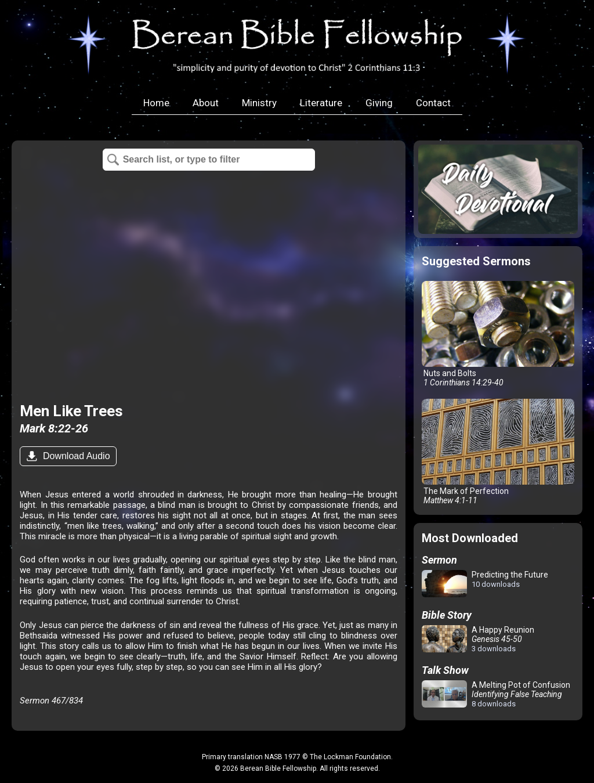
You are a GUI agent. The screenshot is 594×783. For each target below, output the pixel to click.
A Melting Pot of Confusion (496, 694)
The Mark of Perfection (498, 452)
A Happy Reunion (478, 639)
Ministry (259, 103)
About (206, 103)
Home (156, 103)
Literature (321, 103)
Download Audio (75, 456)
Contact (433, 103)
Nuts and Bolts (498, 334)
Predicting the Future (485, 584)
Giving (379, 103)
